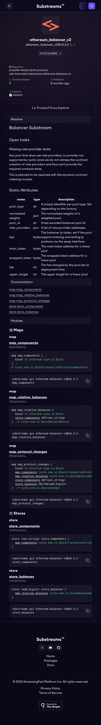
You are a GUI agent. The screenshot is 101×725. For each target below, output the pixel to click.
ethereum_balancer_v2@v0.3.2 (47, 44)
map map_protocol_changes (29, 300)
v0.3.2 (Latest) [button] (51, 53)
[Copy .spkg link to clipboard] (74, 45)
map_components (26, 472)
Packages (50, 660)
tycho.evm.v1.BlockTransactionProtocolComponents (51, 367)
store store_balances (23, 311)
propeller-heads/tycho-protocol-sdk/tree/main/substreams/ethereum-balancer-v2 (40, 72)
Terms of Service (50, 692)
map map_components (25, 289)
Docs (50, 665)
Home (50, 656)
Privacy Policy (50, 688)
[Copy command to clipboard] (87, 381)
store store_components (26, 306)
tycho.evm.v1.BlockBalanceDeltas (45, 422)
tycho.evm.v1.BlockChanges (40, 488)
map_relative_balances (31, 476)
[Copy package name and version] (71, 45)
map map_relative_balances (29, 295)
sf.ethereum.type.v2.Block (44, 359)
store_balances (26, 484)
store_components (27, 418)
